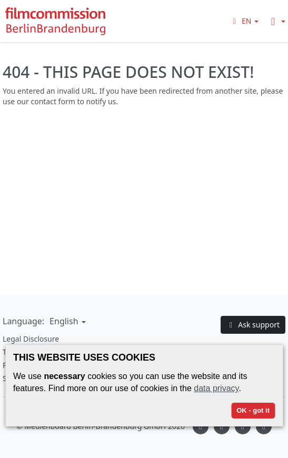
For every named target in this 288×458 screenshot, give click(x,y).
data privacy (216, 388)
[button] (244, 21)
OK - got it (253, 410)
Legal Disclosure (31, 339)
